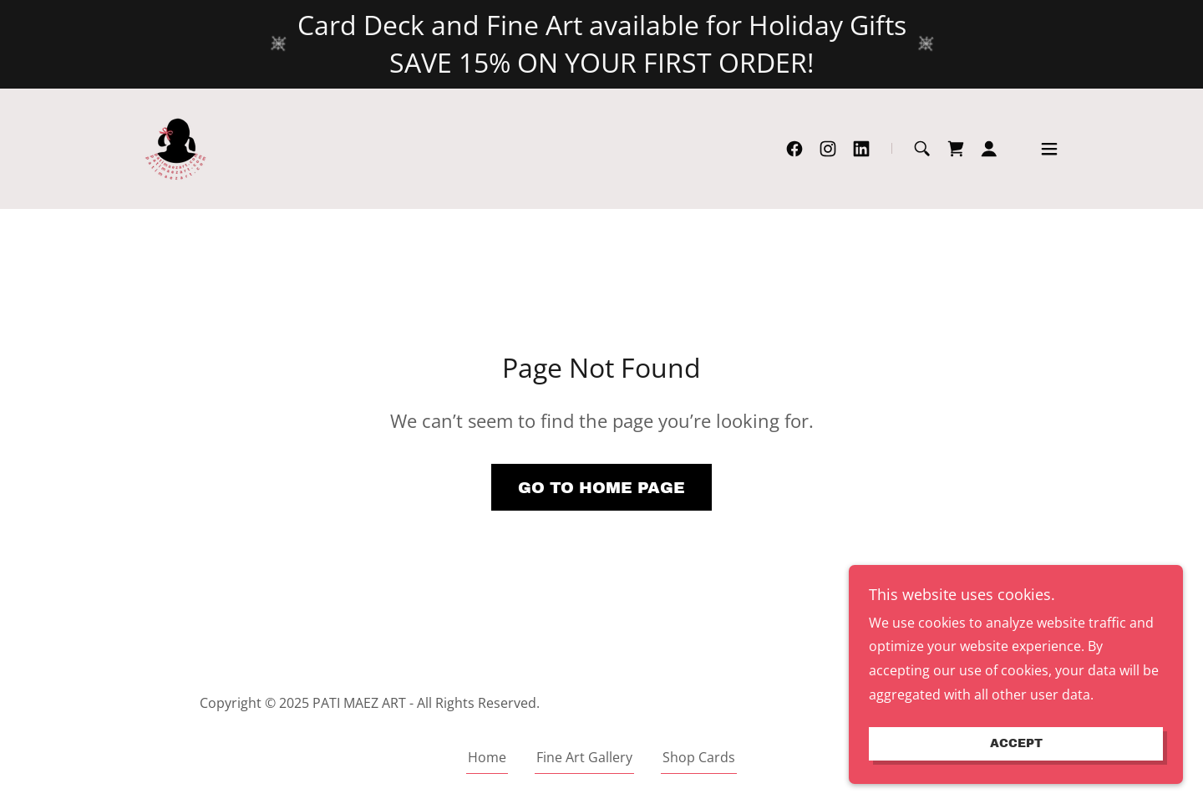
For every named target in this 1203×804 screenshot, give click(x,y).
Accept (1016, 767)
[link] (177, 147)
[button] (989, 148)
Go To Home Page (601, 487)
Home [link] (487, 757)
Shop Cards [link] (698, 757)
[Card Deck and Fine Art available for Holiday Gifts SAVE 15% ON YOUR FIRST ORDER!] (601, 44)
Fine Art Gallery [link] (584, 757)
